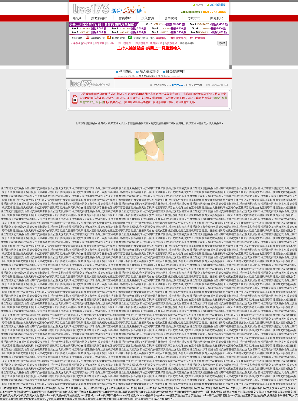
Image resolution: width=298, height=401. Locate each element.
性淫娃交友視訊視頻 (106, 196)
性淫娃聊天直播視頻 (106, 188)
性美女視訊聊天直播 (149, 76)
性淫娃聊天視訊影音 (48, 192)
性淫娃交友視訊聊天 (154, 196)
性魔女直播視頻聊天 (213, 199)
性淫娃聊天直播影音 (154, 188)
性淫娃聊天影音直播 (95, 192)
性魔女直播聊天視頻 (71, 199)
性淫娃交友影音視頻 (201, 196)
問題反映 (216, 18)
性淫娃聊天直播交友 (177, 188)
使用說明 (170, 18)
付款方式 (193, 18)
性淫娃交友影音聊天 (248, 196)
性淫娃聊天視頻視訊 (224, 188)
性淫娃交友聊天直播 (272, 196)
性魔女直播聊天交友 (142, 199)
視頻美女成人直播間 (209, 123)
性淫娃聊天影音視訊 (142, 192)
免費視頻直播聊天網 (162, 123)
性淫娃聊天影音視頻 (118, 192)
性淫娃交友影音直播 (177, 196)
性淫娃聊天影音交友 (166, 192)
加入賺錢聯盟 (149, 71)
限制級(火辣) (98, 37)
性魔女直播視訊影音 (284, 199)
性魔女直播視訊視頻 (260, 199)
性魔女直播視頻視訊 (166, 199)
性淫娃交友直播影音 (237, 192)
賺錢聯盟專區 (175, 71)
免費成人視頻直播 (108, 123)
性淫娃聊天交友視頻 (35, 188)
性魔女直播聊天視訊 (95, 199)
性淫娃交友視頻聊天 (59, 196)
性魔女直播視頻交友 (237, 199)
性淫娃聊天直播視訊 (130, 188)
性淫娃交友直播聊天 (260, 192)
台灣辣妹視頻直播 (85, 123)
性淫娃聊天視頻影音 (248, 188)
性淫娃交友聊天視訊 (24, 199)
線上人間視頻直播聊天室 (134, 123)
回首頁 (76, 18)
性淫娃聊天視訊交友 (71, 192)
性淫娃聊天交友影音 (83, 188)
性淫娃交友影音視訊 (224, 196)
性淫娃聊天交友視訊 (59, 188)
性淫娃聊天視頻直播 (201, 188)
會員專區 (125, 18)
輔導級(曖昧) (119, 37)
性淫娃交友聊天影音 (48, 199)
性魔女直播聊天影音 (118, 199)
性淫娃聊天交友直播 (12, 188)
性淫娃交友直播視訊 (213, 192)
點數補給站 (99, 18)
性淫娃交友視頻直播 (284, 192)
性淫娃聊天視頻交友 (272, 188)
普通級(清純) (140, 37)
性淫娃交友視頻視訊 (12, 196)
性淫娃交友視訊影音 (130, 196)
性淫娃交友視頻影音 (35, 196)
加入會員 (147, 18)
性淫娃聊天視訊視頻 (24, 192)
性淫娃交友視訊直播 (83, 196)
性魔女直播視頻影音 (189, 199)
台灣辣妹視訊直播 (186, 123)
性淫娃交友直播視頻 (189, 192)
